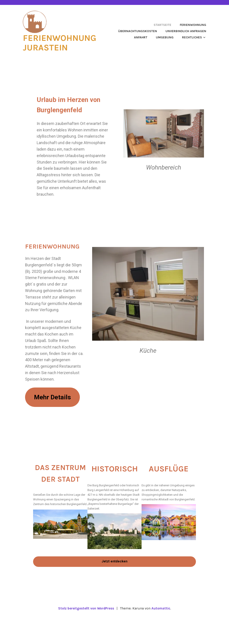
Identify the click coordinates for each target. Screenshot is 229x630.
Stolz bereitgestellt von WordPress (85, 621)
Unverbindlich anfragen (185, 31)
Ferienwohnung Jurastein (63, 42)
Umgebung (165, 37)
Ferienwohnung (193, 25)
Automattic (162, 621)
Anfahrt (140, 37)
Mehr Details (55, 403)
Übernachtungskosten (137, 31)
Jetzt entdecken (114, 574)
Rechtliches (192, 37)
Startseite (162, 25)
